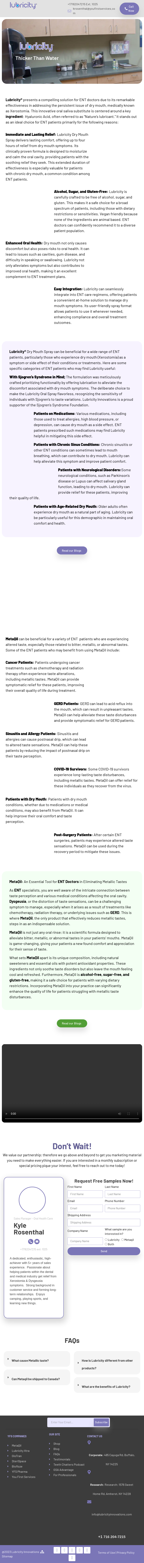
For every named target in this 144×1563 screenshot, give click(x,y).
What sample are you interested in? (118, 1231)
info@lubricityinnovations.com (112, 1514)
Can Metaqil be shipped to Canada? (36, 1379)
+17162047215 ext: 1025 (33, 1249)
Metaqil (129, 1239)
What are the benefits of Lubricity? (106, 1386)
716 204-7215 (112, 1537)
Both (111, 1244)
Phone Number (114, 1201)
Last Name (112, 1186)
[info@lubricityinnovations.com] (89, 1502)
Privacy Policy (125, 1552)
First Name (75, 1186)
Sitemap (7, 1556)
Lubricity (113, 1239)
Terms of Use (106, 1552)
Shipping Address (79, 1215)
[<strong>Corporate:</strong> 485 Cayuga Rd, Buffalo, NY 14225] (89, 1442)
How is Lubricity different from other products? (107, 1364)
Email (71, 1201)
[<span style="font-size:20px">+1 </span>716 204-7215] (90, 1523)
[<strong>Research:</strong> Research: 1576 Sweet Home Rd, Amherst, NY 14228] (89, 1472)
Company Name (78, 1230)
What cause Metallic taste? (30, 1360)
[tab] (37, 1359)
